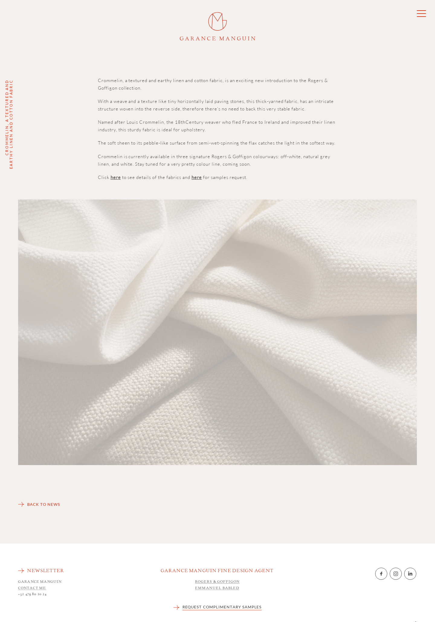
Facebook (381, 574)
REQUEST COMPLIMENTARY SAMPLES (222, 606)
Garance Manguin (217, 26)
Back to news (43, 504)
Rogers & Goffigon (217, 582)
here (116, 177)
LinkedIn (410, 574)
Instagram (396, 574)
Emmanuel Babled (217, 588)
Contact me (32, 588)
